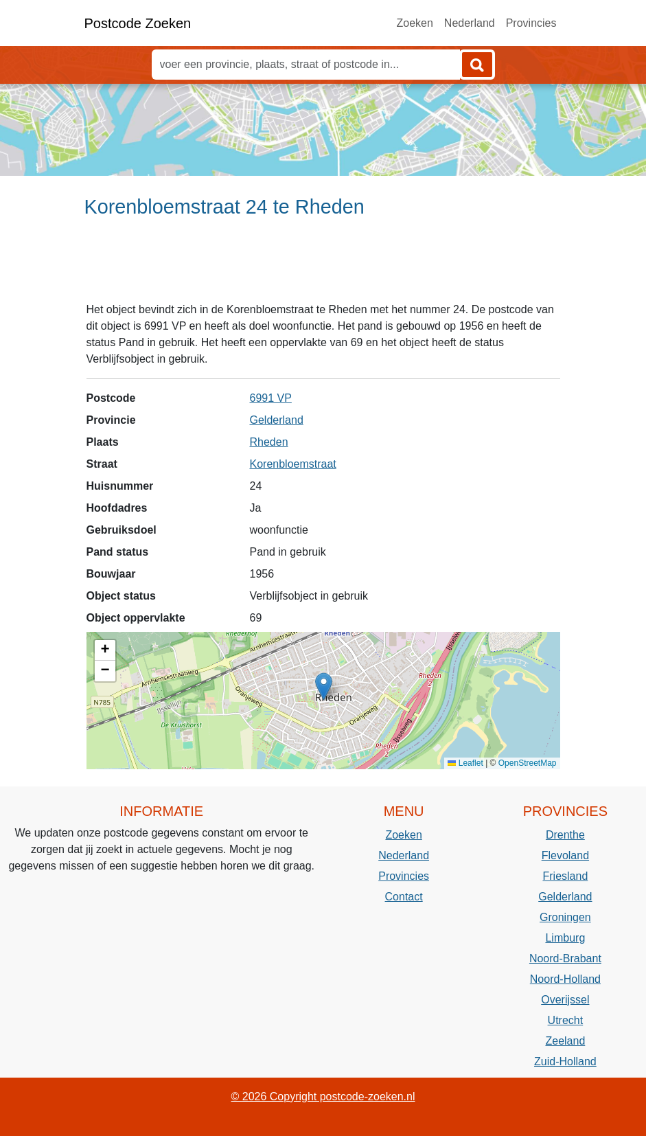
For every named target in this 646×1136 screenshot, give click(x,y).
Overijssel (565, 1000)
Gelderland (276, 420)
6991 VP (271, 398)
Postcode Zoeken (138, 23)
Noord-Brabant (565, 958)
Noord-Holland (565, 979)
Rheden (269, 442)
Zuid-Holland (565, 1061)
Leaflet (465, 763)
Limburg (565, 938)
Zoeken (414, 23)
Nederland (469, 23)
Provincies (531, 23)
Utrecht (566, 1020)
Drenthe (565, 835)
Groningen (565, 917)
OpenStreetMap (527, 763)
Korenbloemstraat (293, 464)
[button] (323, 686)
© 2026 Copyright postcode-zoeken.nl (323, 1096)
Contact (404, 896)
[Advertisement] (323, 266)
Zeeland (565, 1041)
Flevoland (565, 855)
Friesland (565, 876)
